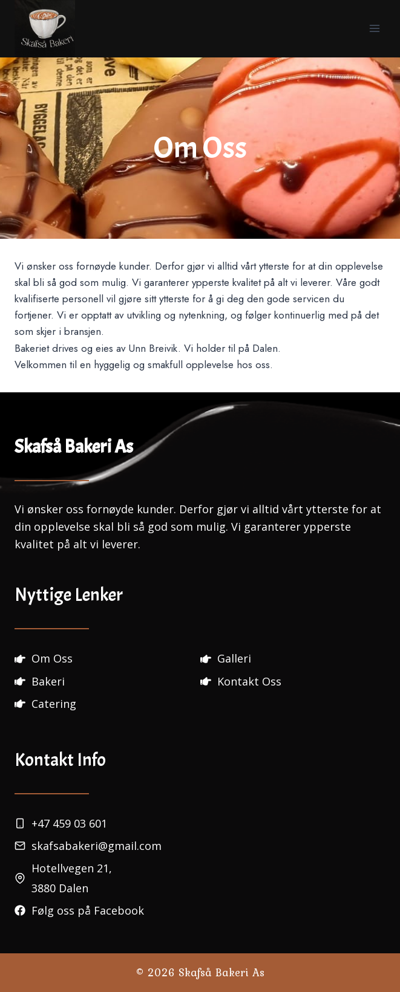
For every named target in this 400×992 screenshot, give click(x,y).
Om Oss (52, 658)
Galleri (234, 658)
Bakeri (48, 681)
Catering (53, 703)
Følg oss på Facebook (87, 910)
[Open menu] (374, 28)
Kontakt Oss (249, 681)
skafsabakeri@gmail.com (96, 845)
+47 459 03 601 (69, 823)
